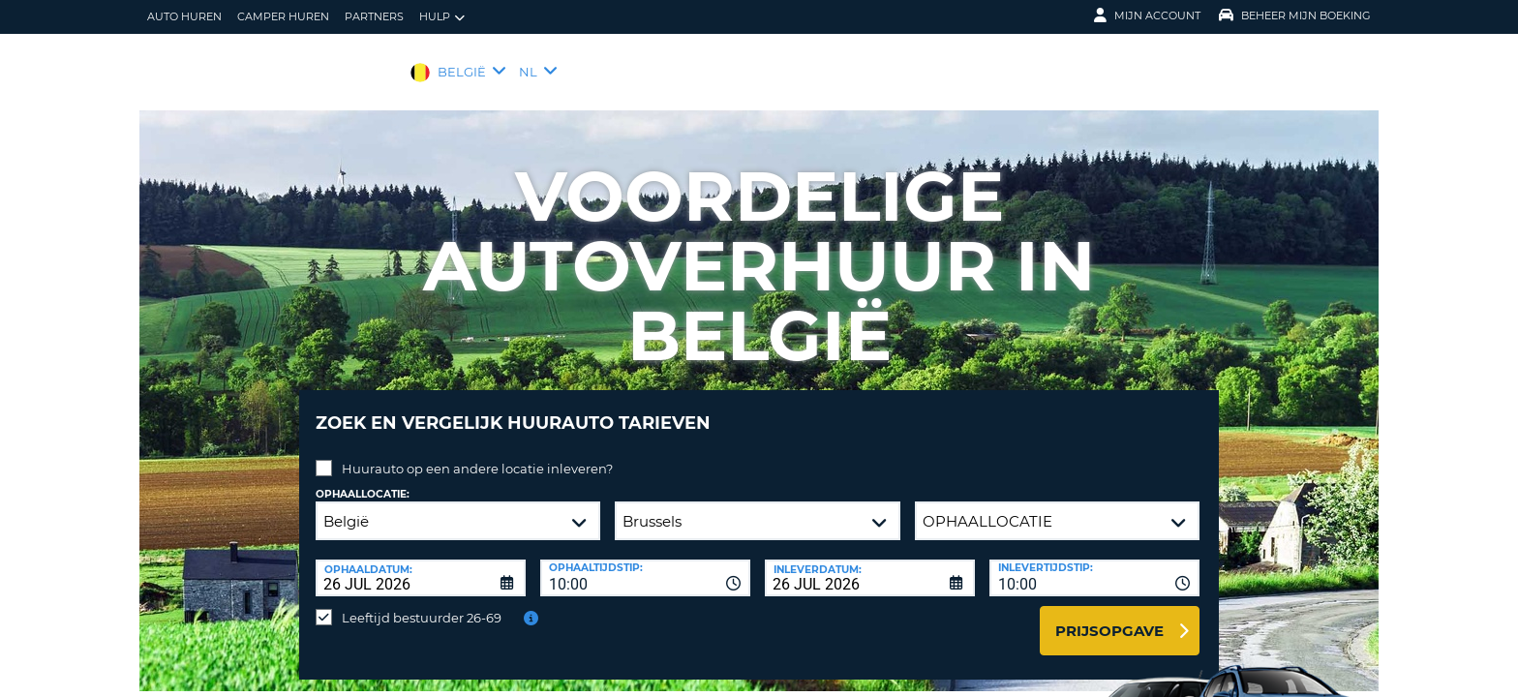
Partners (374, 16)
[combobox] (645, 563)
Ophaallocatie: (363, 479)
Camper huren (283, 16)
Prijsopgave (1109, 616)
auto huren (184, 16)
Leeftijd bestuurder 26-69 (421, 603)
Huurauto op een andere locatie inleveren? (477, 454)
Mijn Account (1147, 15)
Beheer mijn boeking (1295, 15)
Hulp (442, 17)
